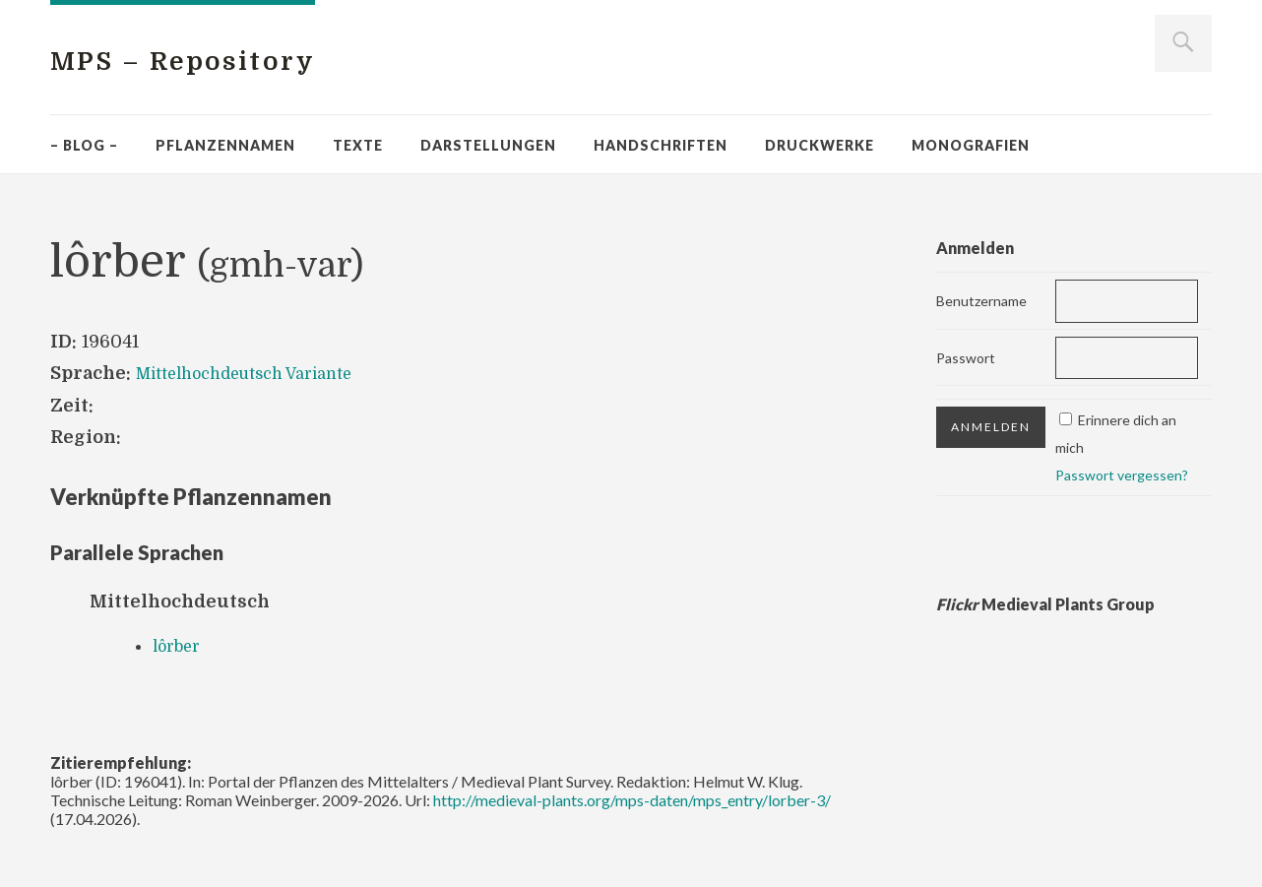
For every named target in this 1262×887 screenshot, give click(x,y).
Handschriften (660, 145)
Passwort (965, 357)
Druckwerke (819, 145)
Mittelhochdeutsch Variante (257, 373)
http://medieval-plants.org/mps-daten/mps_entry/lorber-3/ (632, 800)
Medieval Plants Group (1045, 604)
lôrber (180, 646)
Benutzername (981, 300)
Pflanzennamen (225, 145)
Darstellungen (488, 145)
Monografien (971, 145)
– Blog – (84, 145)
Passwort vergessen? (1121, 475)
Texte (358, 145)
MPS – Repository (221, 59)
